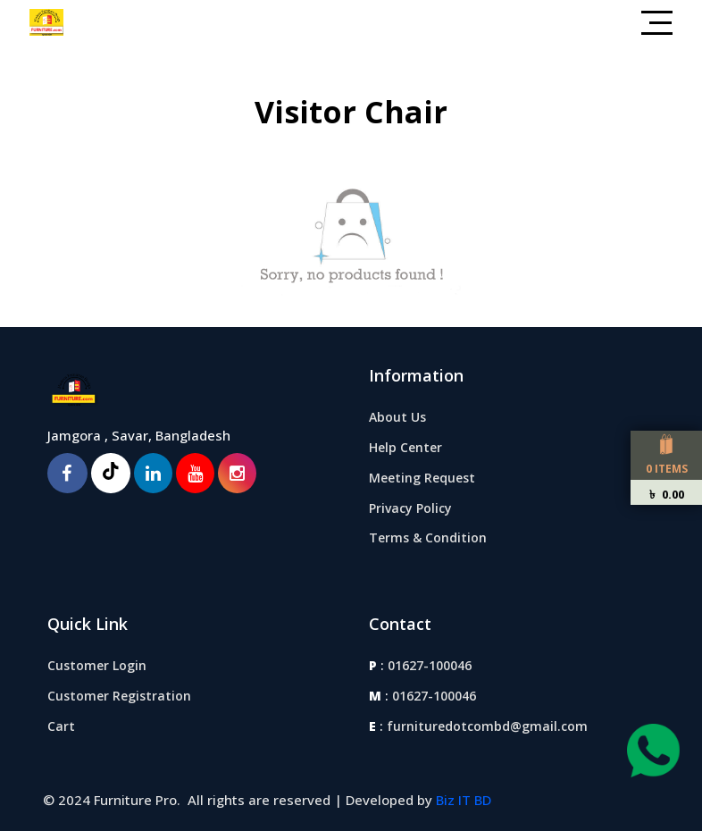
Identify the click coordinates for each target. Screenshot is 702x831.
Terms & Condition (428, 537)
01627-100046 (430, 665)
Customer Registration (119, 695)
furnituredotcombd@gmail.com (487, 726)
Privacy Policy (410, 507)
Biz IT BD (463, 800)
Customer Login (96, 665)
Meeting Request (422, 477)
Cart (61, 726)
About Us (397, 416)
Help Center (405, 447)
